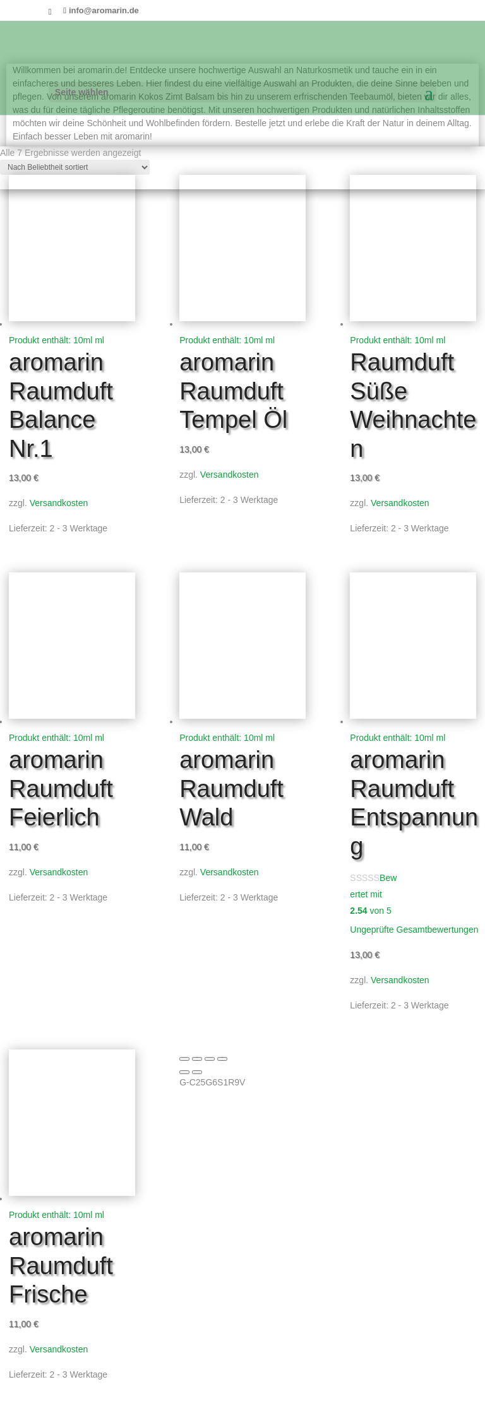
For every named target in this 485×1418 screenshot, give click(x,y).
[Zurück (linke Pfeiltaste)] (184, 1072)
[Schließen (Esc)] (222, 1059)
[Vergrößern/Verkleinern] (184, 1059)
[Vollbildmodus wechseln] (197, 1059)
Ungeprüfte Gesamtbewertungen (414, 930)
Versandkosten (59, 503)
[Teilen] (210, 1059)
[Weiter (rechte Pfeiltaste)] (197, 1072)
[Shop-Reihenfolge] (75, 167)
